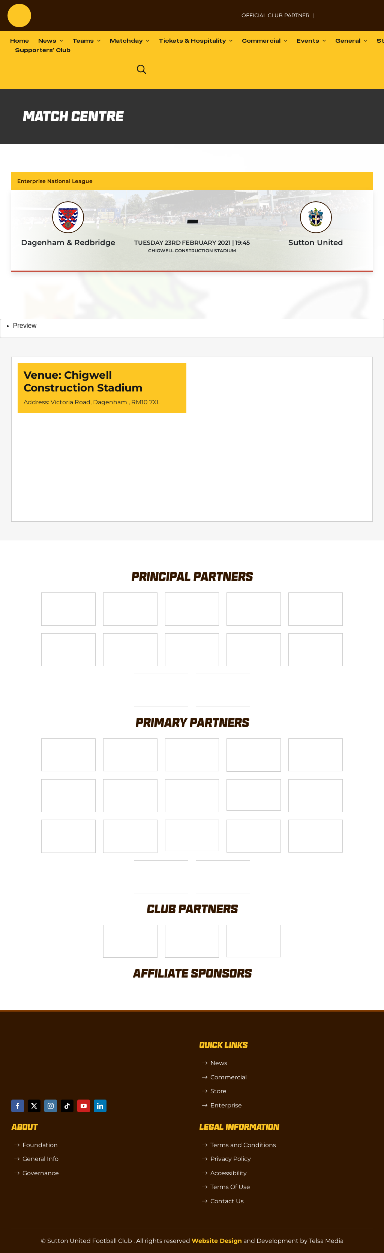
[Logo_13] (68, 782)
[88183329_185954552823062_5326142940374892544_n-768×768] (130, 782)
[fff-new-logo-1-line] (315, 636)
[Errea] (161, 863)
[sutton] (19, 6)
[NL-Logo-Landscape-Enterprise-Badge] (226, 11)
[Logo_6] (130, 741)
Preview (25, 325)
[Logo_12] (253, 595)
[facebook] (17, 1106)
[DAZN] (223, 676)
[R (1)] (192, 928)
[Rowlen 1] (315, 782)
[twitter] (34, 1106)
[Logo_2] (68, 636)
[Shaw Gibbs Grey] (253, 822)
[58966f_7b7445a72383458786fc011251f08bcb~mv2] (253, 782)
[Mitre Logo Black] (223, 863)
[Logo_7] (192, 741)
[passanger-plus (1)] (68, 822)
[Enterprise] (161, 676)
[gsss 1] (253, 636)
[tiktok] (67, 1106)
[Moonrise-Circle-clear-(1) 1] (130, 822)
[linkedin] (100, 1106)
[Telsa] (68, 595)
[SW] (130, 928)
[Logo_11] (130, 636)
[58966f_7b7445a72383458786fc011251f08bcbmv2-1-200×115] (192, 822)
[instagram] (50, 1106)
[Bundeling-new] (192, 782)
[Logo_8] (253, 741)
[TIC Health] (315, 822)
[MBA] (315, 741)
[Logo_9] (315, 595)
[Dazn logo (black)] (114, 69)
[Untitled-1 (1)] (348, 10)
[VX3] (130, 595)
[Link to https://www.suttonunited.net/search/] (141, 69)
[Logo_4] (192, 636)
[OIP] (253, 928)
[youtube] (83, 1106)
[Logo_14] (192, 595)
